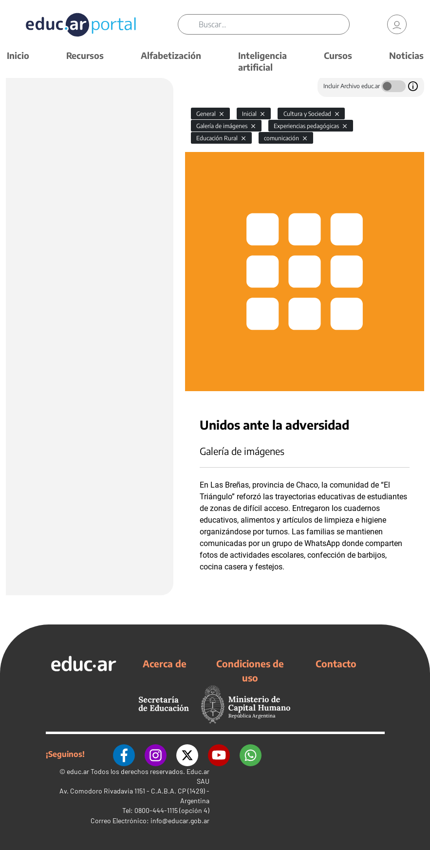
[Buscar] (274, 24)
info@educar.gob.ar (179, 820)
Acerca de (165, 663)
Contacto (336, 663)
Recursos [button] (85, 55)
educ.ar (78, 771)
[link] (397, 24)
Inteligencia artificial (262, 61)
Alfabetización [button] (171, 55)
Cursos (338, 55)
